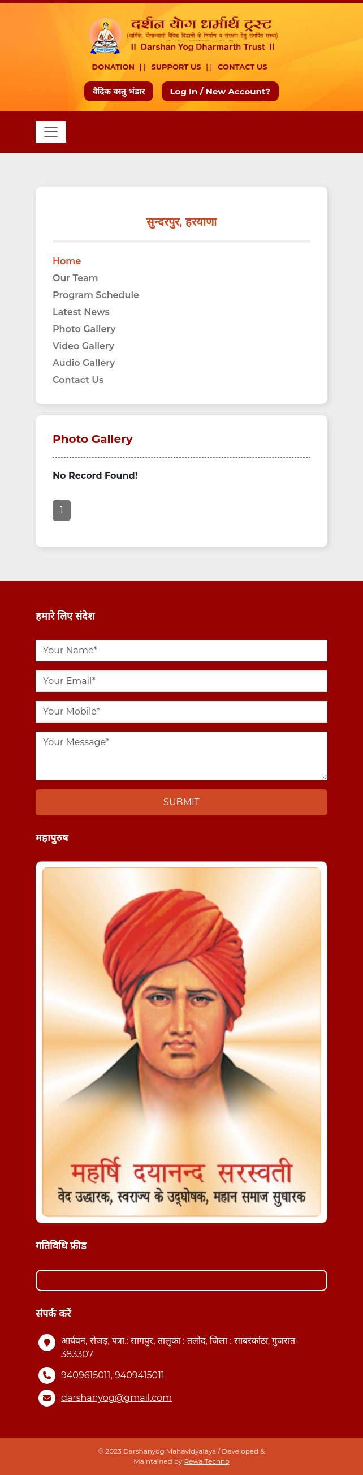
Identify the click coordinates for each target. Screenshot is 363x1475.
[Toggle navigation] (51, 132)
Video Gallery (83, 346)
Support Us (176, 66)
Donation (113, 66)
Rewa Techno (206, 1461)
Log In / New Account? (220, 91)
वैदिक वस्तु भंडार (119, 91)
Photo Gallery (84, 329)
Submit (181, 802)
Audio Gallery (84, 363)
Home (67, 261)
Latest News (81, 312)
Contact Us (242, 66)
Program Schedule (96, 295)
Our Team (75, 278)
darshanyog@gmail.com (116, 1397)
